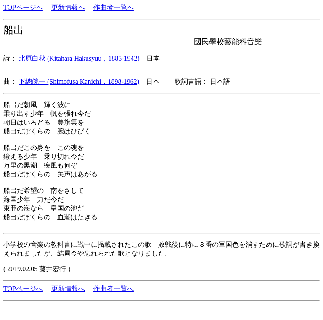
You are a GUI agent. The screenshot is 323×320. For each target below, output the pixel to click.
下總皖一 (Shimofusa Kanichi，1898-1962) (79, 81)
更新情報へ (68, 7)
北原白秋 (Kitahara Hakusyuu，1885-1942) (79, 58)
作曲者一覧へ (113, 7)
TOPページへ (23, 7)
